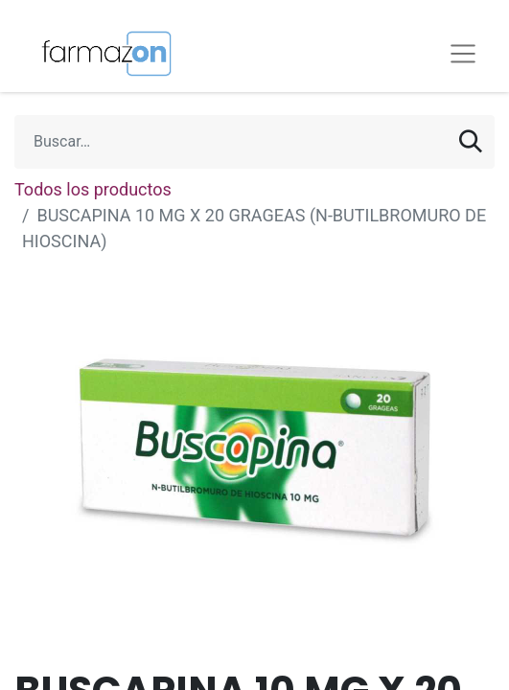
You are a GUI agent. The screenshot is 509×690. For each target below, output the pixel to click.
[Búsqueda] (471, 142)
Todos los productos (93, 189)
